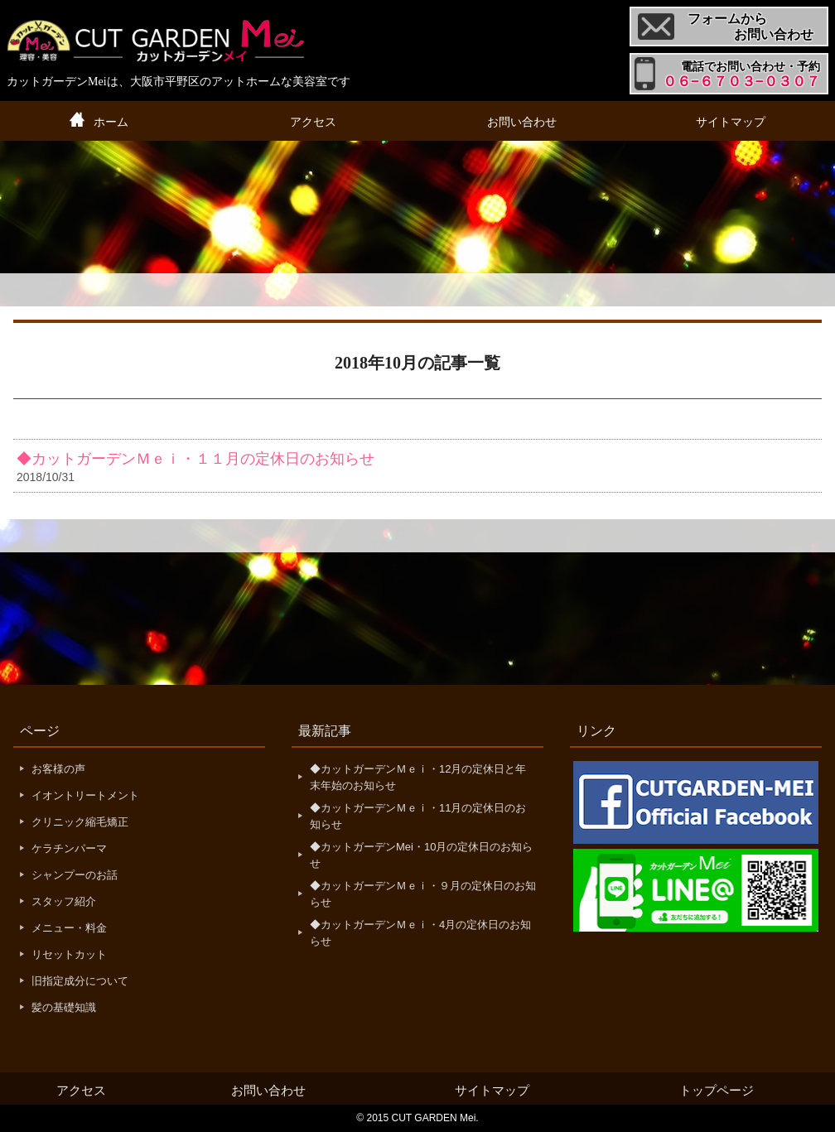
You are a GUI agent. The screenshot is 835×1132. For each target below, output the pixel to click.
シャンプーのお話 (74, 875)
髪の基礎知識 (63, 1007)
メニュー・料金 (69, 928)
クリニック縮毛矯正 (79, 822)
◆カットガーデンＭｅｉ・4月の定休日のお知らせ (420, 932)
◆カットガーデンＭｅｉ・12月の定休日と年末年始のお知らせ (418, 777)
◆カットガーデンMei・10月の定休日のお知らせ (421, 855)
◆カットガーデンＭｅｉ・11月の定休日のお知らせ (418, 816)
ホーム (111, 121)
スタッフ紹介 (63, 901)
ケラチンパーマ (69, 848)
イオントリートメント (85, 795)
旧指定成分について (79, 981)
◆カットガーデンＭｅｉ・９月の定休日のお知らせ (423, 893)
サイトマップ (730, 121)
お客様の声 (58, 769)
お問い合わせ (522, 121)
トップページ (716, 1090)
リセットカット (69, 954)
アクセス (313, 121)
